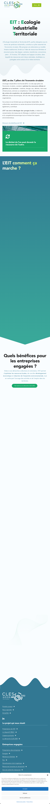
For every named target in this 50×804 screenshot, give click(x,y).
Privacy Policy (29, 801)
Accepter (25, 788)
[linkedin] (3, 719)
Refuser (25, 793)
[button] (47, 775)
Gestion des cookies (21, 801)
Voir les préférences (25, 797)
